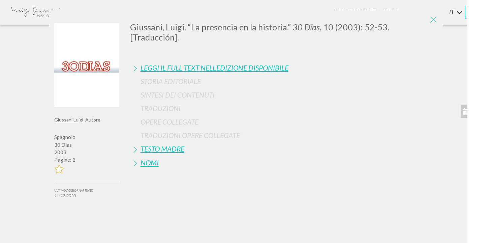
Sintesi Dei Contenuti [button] (178, 95)
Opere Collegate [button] (169, 122)
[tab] (283, 67)
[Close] (432, 20)
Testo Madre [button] (162, 149)
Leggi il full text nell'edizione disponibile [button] (214, 68)
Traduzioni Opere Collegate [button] (190, 135)
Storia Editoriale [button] (171, 81)
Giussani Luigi (69, 120)
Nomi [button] (150, 162)
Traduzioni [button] (161, 108)
